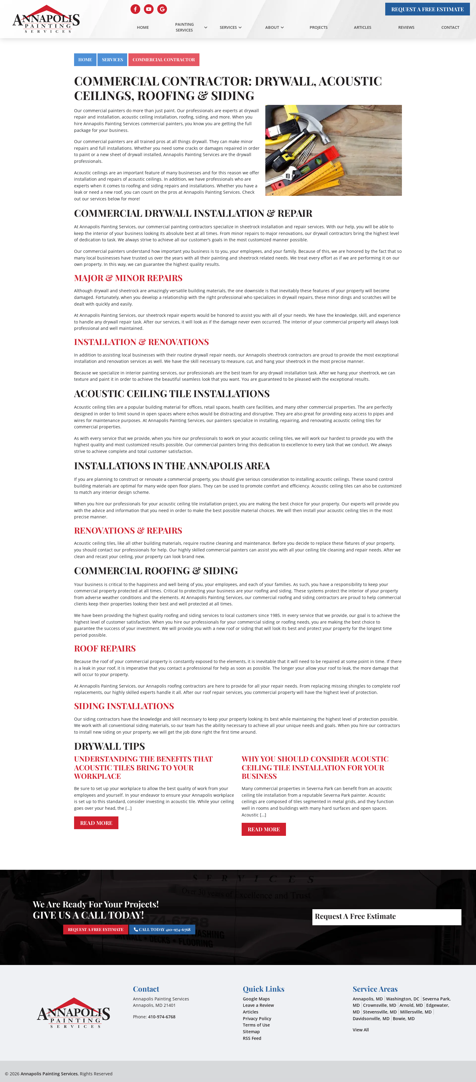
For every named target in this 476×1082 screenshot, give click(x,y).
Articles (250, 1012)
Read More (96, 822)
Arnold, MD (411, 1005)
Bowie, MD (404, 1018)
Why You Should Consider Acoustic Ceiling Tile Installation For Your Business (315, 767)
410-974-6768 (161, 1017)
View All (361, 1030)
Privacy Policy (257, 1018)
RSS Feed (252, 1038)
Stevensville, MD (380, 1012)
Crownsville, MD (379, 1005)
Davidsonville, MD (371, 1018)
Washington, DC (402, 999)
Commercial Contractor (164, 59)
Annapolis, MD (368, 999)
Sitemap (251, 1031)
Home (85, 59)
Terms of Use (256, 1025)
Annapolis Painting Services (49, 1074)
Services (112, 59)
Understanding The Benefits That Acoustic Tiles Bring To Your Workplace (143, 767)
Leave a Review (258, 1005)
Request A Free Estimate (427, 8)
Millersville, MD (416, 1012)
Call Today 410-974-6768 (163, 929)
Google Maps (256, 999)
